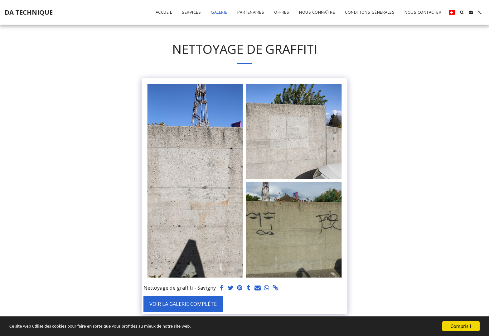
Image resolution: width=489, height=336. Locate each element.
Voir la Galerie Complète (183, 303)
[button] (462, 12)
